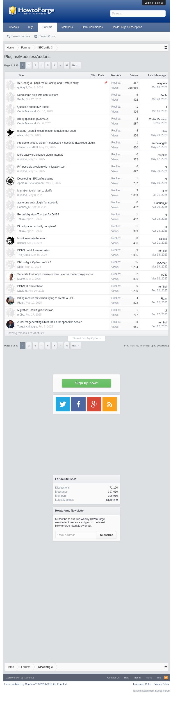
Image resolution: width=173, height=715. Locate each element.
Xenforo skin (13, 677)
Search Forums (20, 36)
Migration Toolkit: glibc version (35, 310)
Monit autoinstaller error (31, 238)
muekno (22, 159)
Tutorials (14, 27)
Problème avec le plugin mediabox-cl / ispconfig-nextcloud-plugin (56, 142)
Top (159, 677)
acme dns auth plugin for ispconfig (37, 202)
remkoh (162, 250)
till (166, 167)
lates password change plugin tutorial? (40, 154)
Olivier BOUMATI (27, 147)
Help (126, 677)
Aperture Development (30, 183)
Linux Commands (92, 27)
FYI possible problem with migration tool (41, 166)
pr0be (20, 314)
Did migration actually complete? (36, 226)
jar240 (21, 278)
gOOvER (162, 262)
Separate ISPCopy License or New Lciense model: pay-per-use (55, 274)
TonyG (21, 219)
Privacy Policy (161, 684)
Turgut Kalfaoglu (27, 326)
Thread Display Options (86, 338)
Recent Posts (47, 36)
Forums (47, 27)
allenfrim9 (112, 499)
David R (22, 290)
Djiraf (20, 266)
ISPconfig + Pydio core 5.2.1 (34, 262)
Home (149, 677)
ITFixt (164, 191)
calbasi (21, 242)
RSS (166, 677)
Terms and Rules (142, 684)
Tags (30, 27)
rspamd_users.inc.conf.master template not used (46, 130)
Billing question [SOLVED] (33, 118)
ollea (20, 135)
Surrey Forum (162, 690)
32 (66, 345)
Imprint (137, 677)
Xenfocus (29, 677)
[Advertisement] (86, 572)
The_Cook (23, 254)
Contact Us (113, 677)
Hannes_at (23, 207)
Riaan (20, 302)
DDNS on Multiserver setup (33, 250)
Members (67, 27)
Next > (75, 345)
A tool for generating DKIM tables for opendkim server (49, 322)
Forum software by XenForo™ (35, 684)
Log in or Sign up (154, 2)
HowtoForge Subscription (127, 27)
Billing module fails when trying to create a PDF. (45, 298)
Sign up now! (86, 383)
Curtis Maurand (26, 111)
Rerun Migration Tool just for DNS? (38, 214)
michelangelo (160, 143)
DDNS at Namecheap (30, 286)
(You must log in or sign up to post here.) (146, 345)
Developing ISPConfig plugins (35, 178)
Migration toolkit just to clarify (34, 190)
